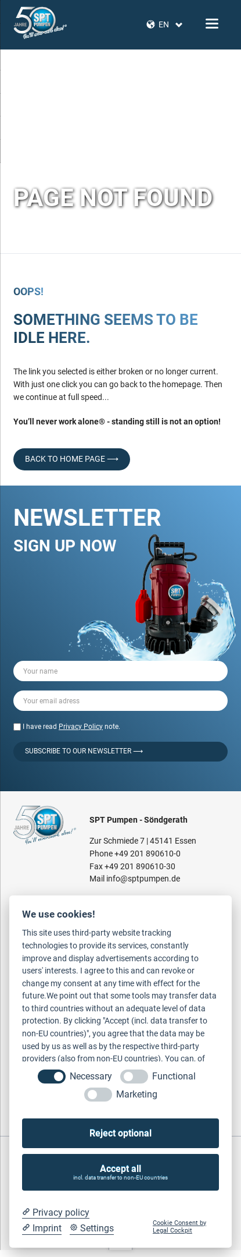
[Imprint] (42, 1228)
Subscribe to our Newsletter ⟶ (84, 751)
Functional (174, 1076)
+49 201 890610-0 (147, 853)
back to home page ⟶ (71, 458)
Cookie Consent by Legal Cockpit (179, 1226)
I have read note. (71, 727)
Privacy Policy (81, 727)
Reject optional (120, 1133)
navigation (212, 23)
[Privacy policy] (55, 1213)
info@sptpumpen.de (143, 878)
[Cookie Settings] (92, 1228)
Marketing (136, 1094)
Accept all (120, 1172)
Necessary (91, 1076)
